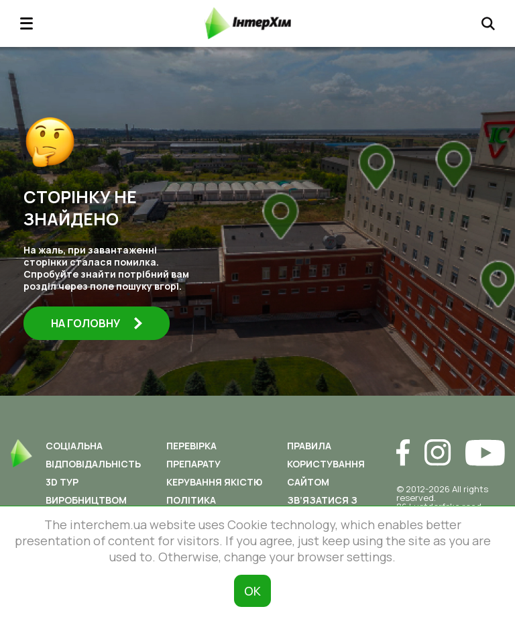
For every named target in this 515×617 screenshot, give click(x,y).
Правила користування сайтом (326, 463)
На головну (96, 323)
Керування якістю (214, 481)
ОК (252, 591)
